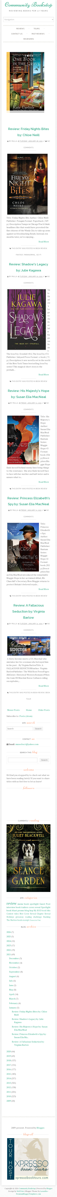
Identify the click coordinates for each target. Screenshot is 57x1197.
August (12, 976)
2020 (9, 1051)
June (11, 985)
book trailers (22, 907)
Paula (14, 141)
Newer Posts (13, 710)
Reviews (20, 29)
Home (29, 710)
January (12, 1007)
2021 (9, 954)
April (11, 994)
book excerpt (23, 920)
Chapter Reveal (43, 913)
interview (11, 907)
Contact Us (16, 34)
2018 (9, 1060)
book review (41, 248)
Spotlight (45, 907)
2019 (9, 1056)
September (14, 971)
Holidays (10, 917)
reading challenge (33, 917)
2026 (9, 932)
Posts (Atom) (25, 716)
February (13, 1003)
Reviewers (28, 39)
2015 (9, 1073)
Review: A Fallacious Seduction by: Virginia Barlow (28, 611)
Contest (10, 913)
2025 (9, 936)
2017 (9, 1064)
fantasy (19, 255)
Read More (44, 241)
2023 (9, 945)
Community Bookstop (28, 4)
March (12, 998)
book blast (12, 910)
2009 (9, 1100)
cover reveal (35, 907)
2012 (9, 1087)
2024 (9, 941)
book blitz (46, 910)
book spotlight (31, 903)
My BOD (37, 910)
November (14, 962)
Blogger (40, 1127)
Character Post (35, 920)
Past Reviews (38, 34)
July (11, 980)
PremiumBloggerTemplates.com (28, 1194)
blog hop (29, 910)
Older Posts (44, 710)
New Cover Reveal (28, 913)
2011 (9, 1091)
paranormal (29, 255)
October (13, 967)
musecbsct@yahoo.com (27, 744)
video (16, 913)
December (14, 958)
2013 (9, 1082)
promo (20, 910)
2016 (9, 1069)
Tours (37, 29)
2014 (9, 1078)
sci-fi (38, 255)
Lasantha (44, 1191)
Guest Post (45, 903)
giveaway (20, 917)
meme (20, 903)
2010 (9, 1096)
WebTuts (20, 1191)
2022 (9, 950)
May (11, 989)
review (11, 903)
